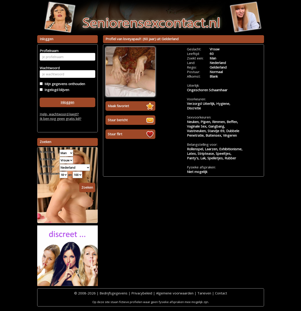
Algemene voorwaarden (174, 293)
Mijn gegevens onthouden (64, 83)
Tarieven (204, 293)
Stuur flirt (115, 134)
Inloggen (67, 102)
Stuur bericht (118, 120)
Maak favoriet (118, 106)
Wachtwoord (48, 68)
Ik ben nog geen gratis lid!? (60, 118)
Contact (221, 293)
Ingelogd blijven (56, 89)
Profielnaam (48, 50)
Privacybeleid (141, 293)
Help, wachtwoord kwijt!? (59, 114)
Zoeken (87, 187)
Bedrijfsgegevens (113, 293)
